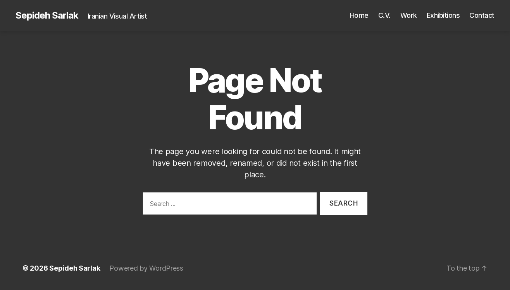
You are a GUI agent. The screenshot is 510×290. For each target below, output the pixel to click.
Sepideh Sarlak (47, 15)
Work (408, 15)
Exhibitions (443, 15)
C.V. (384, 15)
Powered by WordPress (146, 268)
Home (359, 15)
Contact (481, 15)
